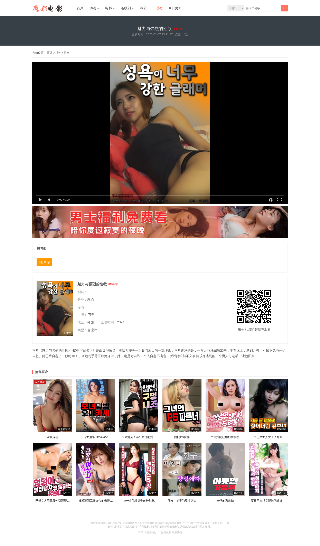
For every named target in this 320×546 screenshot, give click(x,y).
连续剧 (126, 8)
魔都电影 (152, 532)
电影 (108, 8)
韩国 (90, 322)
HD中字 (44, 262)
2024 (120, 322)
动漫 (93, 8)
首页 (80, 8)
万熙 (91, 314)
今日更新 (174, 8)
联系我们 (177, 532)
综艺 (143, 8)
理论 (159, 8)
